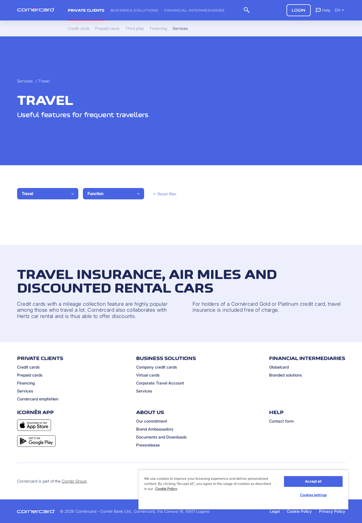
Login (299, 10)
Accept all (313, 481)
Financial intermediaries (194, 10)
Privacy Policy (332, 511)
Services (25, 80)
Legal (275, 511)
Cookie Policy (299, 511)
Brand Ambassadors (154, 429)
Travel (44, 80)
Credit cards (28, 367)
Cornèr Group (74, 481)
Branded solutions (285, 375)
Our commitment (151, 421)
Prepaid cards (29, 375)
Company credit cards (156, 367)
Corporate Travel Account (160, 383)
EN (340, 10)
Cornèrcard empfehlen (37, 398)
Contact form (281, 421)
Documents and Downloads (161, 437)
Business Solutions (135, 10)
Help (322, 10)
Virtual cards (147, 375)
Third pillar (134, 28)
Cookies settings (313, 495)
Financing (26, 383)
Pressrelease (148, 445)
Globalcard (279, 367)
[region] (243, 489)
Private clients (86, 10)
